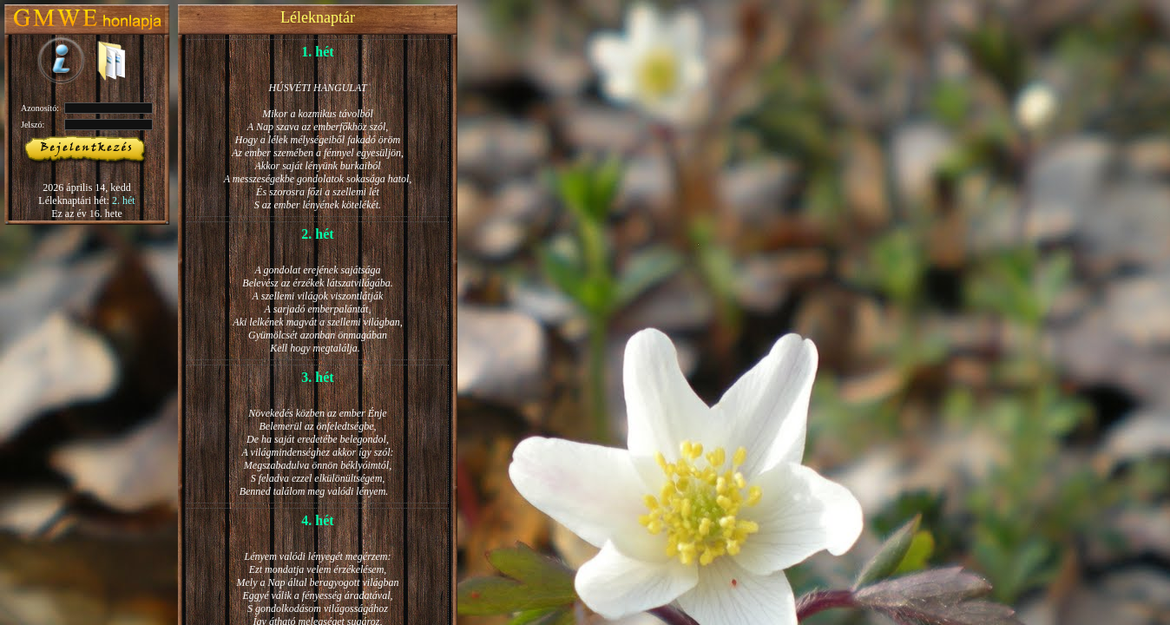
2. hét (123, 200)
